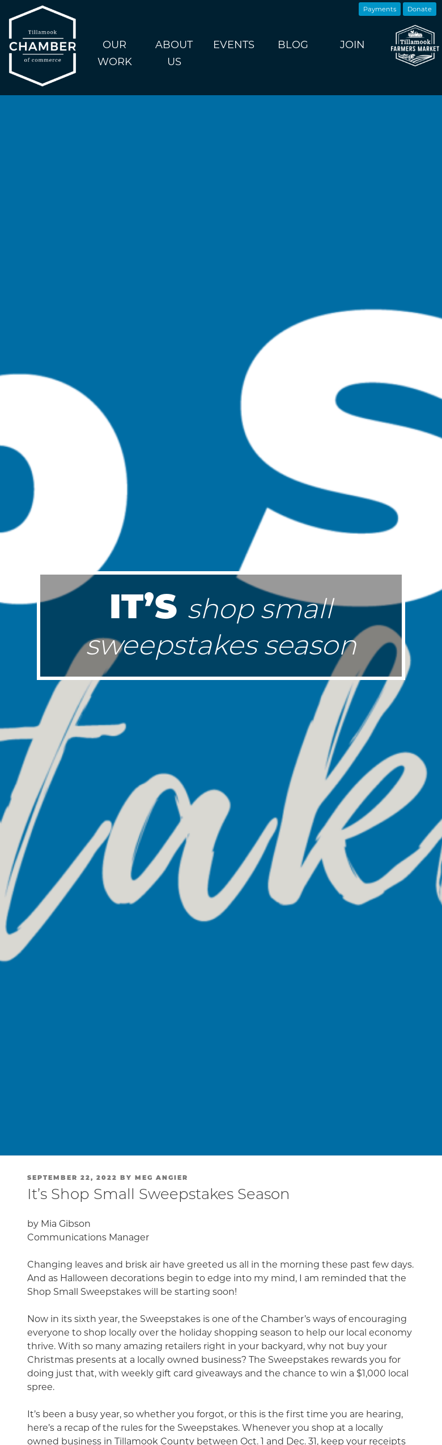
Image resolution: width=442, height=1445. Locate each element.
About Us (174, 53)
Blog (293, 45)
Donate (419, 9)
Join (352, 45)
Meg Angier (161, 1178)
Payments (379, 9)
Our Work (114, 53)
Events (233, 45)
